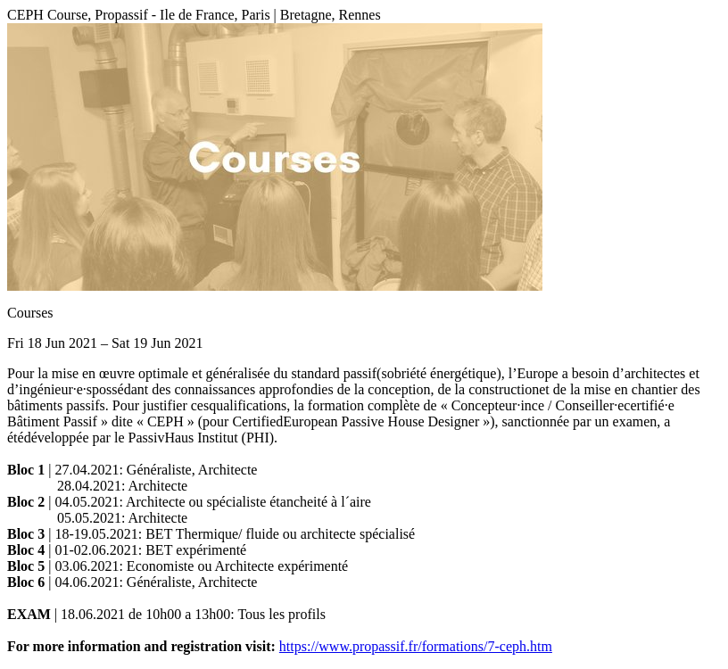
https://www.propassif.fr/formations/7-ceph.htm (415, 646)
